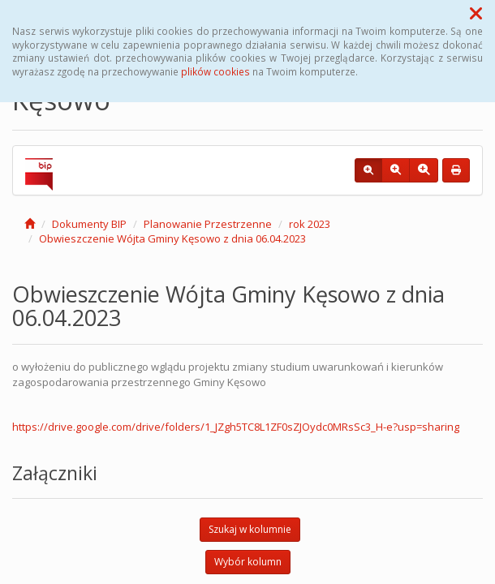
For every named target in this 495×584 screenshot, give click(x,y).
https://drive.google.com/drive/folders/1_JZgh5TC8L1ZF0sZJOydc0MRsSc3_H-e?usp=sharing (235, 426)
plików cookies (215, 71)
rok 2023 (309, 224)
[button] (476, 13)
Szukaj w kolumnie (250, 529)
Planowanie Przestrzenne (208, 224)
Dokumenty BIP (89, 224)
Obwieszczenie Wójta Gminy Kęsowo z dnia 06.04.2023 (172, 238)
